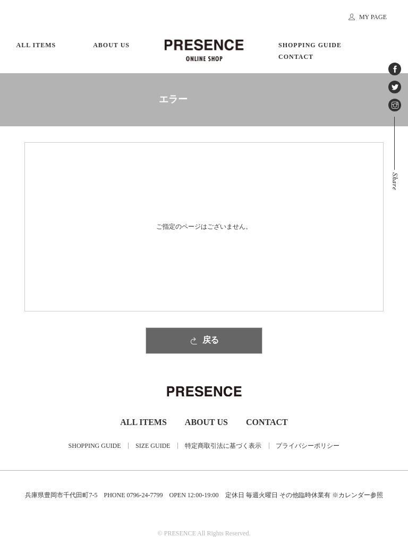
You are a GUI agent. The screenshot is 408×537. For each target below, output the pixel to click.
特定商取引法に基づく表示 (223, 445)
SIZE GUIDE (153, 445)
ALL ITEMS (36, 45)
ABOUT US (111, 45)
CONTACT (295, 56)
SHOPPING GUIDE (310, 45)
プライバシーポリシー (307, 445)
